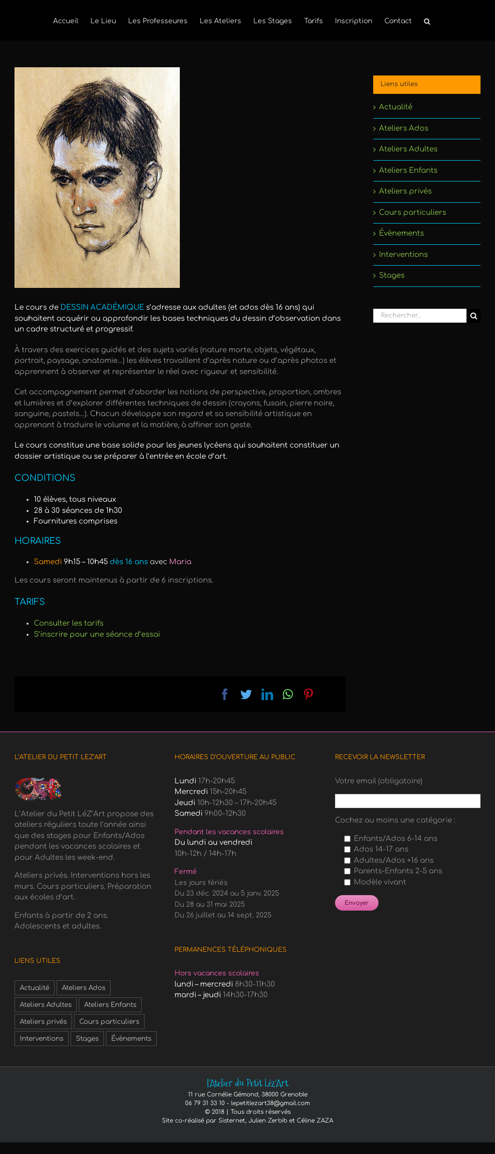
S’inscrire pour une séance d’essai (97, 634)
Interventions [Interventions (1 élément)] (41, 1038)
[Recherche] (473, 316)
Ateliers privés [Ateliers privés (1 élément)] (43, 1021)
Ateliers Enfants (408, 170)
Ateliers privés (405, 191)
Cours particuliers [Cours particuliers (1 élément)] (109, 1021)
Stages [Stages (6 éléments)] (87, 1038)
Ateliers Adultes (408, 149)
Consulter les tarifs (68, 623)
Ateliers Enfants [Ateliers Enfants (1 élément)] (110, 1004)
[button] (427, 20)
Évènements (401, 233)
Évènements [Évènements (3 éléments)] (131, 1038)
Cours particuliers (412, 213)
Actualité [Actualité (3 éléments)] (34, 987)
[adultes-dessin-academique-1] (97, 177)
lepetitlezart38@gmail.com (270, 1103)
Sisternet (231, 1120)
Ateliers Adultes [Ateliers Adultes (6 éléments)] (46, 1004)
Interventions (403, 255)
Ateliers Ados (403, 128)
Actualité (395, 107)
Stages (392, 275)
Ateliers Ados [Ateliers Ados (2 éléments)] (83, 987)
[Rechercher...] (419, 316)
